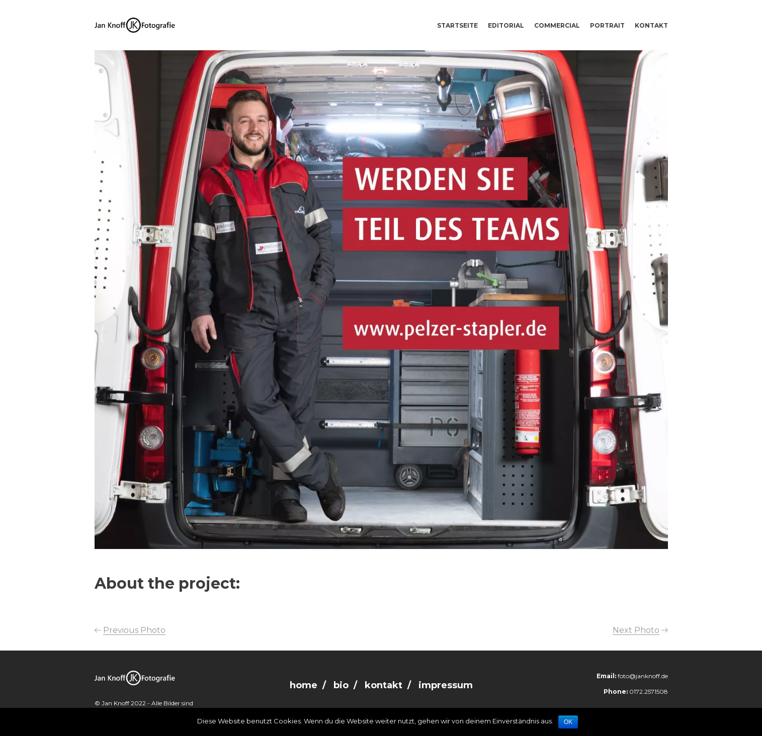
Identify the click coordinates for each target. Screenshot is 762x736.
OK (568, 721)
